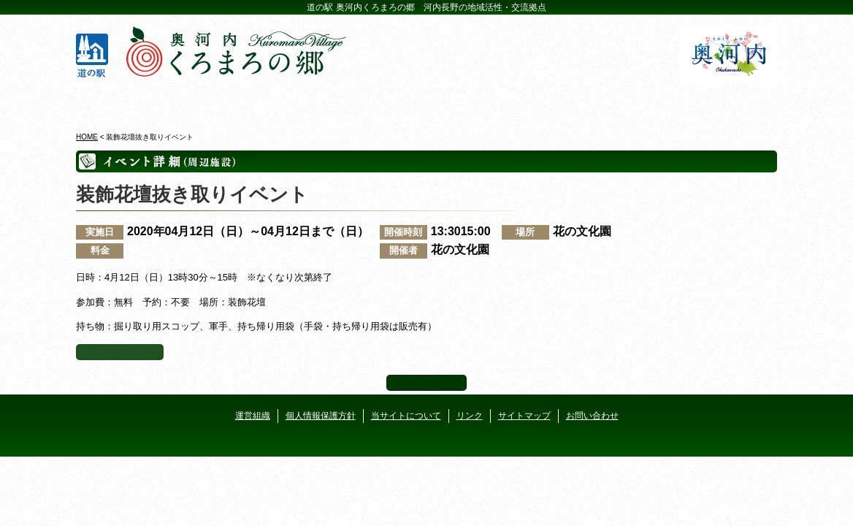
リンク (469, 416)
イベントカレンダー (367, 101)
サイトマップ (524, 416)
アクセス (720, 101)
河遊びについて (602, 101)
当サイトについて (406, 416)
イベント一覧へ (120, 352)
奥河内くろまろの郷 (132, 101)
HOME (87, 137)
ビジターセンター (250, 101)
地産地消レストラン (485, 101)
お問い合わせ (592, 416)
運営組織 (252, 416)
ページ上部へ (426, 383)
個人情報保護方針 (321, 416)
